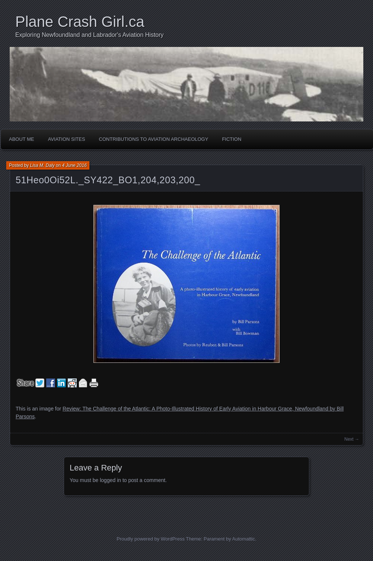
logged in (110, 480)
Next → (351, 439)
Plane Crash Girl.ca (79, 21)
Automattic (243, 539)
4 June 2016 (74, 165)
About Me (21, 139)
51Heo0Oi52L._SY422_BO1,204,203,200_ (108, 180)
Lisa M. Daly (42, 165)
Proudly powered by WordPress (151, 539)
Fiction (231, 139)
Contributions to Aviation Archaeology (153, 139)
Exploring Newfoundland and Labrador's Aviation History (89, 35)
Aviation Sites (66, 139)
